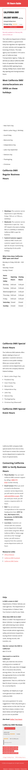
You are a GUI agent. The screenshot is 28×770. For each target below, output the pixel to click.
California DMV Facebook (12, 558)
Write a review (13, 27)
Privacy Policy (24, 769)
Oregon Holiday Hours (8, 757)
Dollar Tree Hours (16, 719)
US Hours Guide (14, 3)
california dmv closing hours (10, 747)
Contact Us (11, 769)
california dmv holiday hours (10, 749)
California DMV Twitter (11, 561)
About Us (5, 769)
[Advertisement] (14, 109)
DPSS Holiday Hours (20, 757)
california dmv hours (8, 751)
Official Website (9, 555)
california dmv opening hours (10, 753)
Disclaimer (17, 769)
